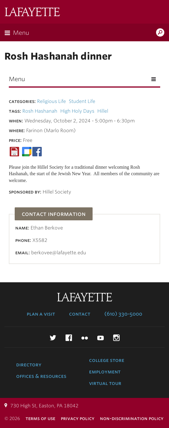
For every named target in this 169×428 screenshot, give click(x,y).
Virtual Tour (105, 383)
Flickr (85, 338)
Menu (21, 32)
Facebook (69, 338)
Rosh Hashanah (39, 111)
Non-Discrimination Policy (131, 418)
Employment (105, 372)
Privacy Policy (77, 418)
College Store (106, 360)
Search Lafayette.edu (160, 33)
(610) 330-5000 (123, 314)
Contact (79, 314)
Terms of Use (40, 418)
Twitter (53, 338)
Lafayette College (32, 12)
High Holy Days (77, 111)
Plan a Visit (41, 314)
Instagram (116, 338)
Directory (28, 365)
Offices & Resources (41, 376)
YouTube (101, 338)
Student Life (82, 101)
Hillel (102, 111)
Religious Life (51, 101)
